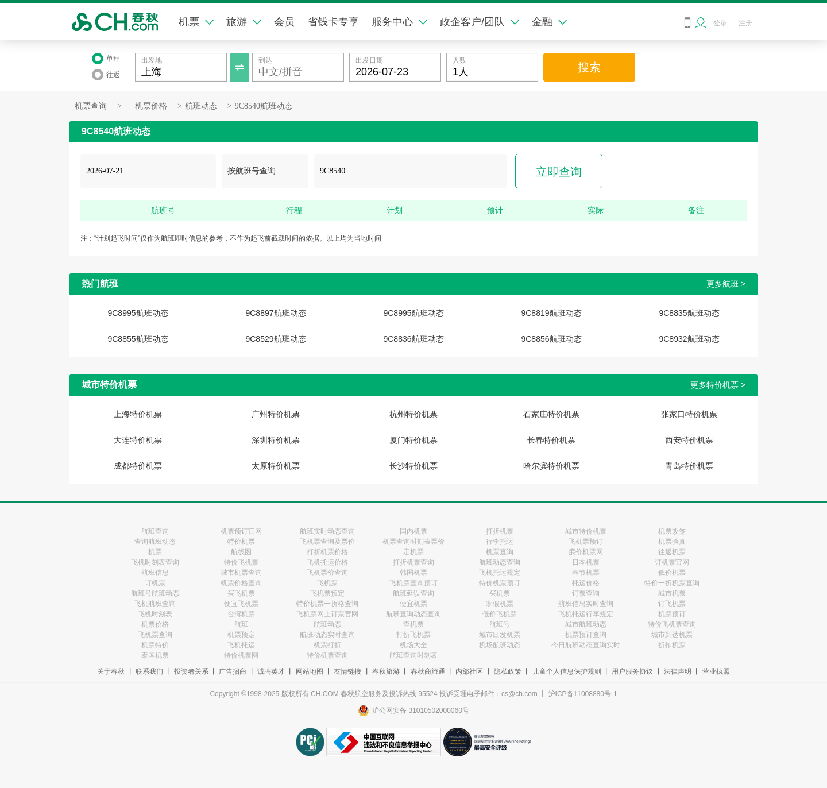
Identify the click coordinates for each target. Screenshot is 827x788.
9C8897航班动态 (275, 313)
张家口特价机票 (689, 414)
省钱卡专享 (333, 22)
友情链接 (347, 671)
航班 (241, 624)
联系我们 (149, 671)
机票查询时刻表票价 (413, 542)
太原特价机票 (276, 465)
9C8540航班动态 (263, 106)
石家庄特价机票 (551, 414)
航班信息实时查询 (585, 604)
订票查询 (586, 593)
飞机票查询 (155, 635)
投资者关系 (191, 671)
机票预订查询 (585, 635)
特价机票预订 (499, 583)
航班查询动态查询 (413, 614)
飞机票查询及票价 (327, 542)
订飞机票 (672, 604)
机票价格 (151, 106)
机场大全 (413, 645)
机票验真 (672, 542)
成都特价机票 (138, 465)
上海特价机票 (138, 414)
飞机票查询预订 (413, 583)
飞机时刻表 (155, 614)
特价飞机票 (241, 562)
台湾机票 (241, 614)
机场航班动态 (499, 645)
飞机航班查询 (155, 604)
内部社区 (469, 671)
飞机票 (327, 583)
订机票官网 (672, 562)
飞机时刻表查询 (155, 562)
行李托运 (499, 542)
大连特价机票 (138, 440)
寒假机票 (499, 604)
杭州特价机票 (413, 414)
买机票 (499, 593)
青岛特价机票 (689, 465)
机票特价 (155, 645)
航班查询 (155, 531)
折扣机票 (672, 645)
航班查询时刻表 (413, 655)
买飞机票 (241, 593)
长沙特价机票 (413, 465)
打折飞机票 (413, 635)
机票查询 (91, 106)
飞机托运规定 (499, 573)
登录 (720, 23)
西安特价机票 (689, 440)
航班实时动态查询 (327, 531)
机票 (196, 22)
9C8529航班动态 (275, 338)
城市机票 (672, 593)
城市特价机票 (585, 531)
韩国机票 (413, 573)
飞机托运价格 (327, 562)
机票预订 (672, 614)
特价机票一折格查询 (327, 604)
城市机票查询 (241, 573)
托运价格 (586, 583)
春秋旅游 (386, 671)
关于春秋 (111, 671)
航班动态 (201, 106)
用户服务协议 (632, 671)
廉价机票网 (586, 552)
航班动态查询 (499, 562)
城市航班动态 (585, 624)
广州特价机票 (276, 414)
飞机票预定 (327, 593)
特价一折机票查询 (672, 583)
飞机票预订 (586, 542)
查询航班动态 (155, 542)
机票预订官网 (241, 531)
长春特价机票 (551, 440)
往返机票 (672, 552)
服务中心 (399, 22)
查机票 (413, 624)
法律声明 (677, 671)
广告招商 (232, 671)
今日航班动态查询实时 (585, 645)
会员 (284, 22)
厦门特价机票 (413, 440)
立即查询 (559, 171)
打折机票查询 (413, 562)
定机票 (413, 552)
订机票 (155, 583)
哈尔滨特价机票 (551, 465)
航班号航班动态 (155, 593)
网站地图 (309, 671)
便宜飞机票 (241, 604)
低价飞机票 (499, 614)
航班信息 (155, 573)
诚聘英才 (271, 671)
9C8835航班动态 (689, 313)
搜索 (589, 67)
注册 (745, 23)
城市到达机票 (672, 635)
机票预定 (241, 635)
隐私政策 (507, 671)
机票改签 (672, 531)
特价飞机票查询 (672, 624)
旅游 (243, 22)
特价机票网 (241, 655)
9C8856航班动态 (551, 338)
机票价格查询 (241, 583)
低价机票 (672, 573)
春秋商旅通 (428, 671)
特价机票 (241, 542)
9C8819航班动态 (551, 313)
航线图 (241, 552)
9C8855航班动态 (137, 338)
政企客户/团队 (479, 22)
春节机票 (586, 573)
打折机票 (499, 531)
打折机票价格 (327, 552)
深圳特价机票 (276, 440)
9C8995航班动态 (137, 313)
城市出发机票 (499, 635)
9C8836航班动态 (413, 338)
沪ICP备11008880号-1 (582, 694)
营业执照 (716, 671)
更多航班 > (725, 283)
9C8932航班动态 (689, 338)
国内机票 (413, 531)
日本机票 (586, 562)
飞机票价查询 (327, 573)
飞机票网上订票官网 (327, 614)
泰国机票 (155, 655)
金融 (549, 22)
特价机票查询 (327, 655)
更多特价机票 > (717, 384)
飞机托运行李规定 (585, 614)
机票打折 (327, 645)
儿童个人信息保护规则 (566, 671)
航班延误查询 (413, 593)
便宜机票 (413, 604)
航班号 (499, 624)
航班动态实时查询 (327, 635)
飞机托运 (241, 645)
